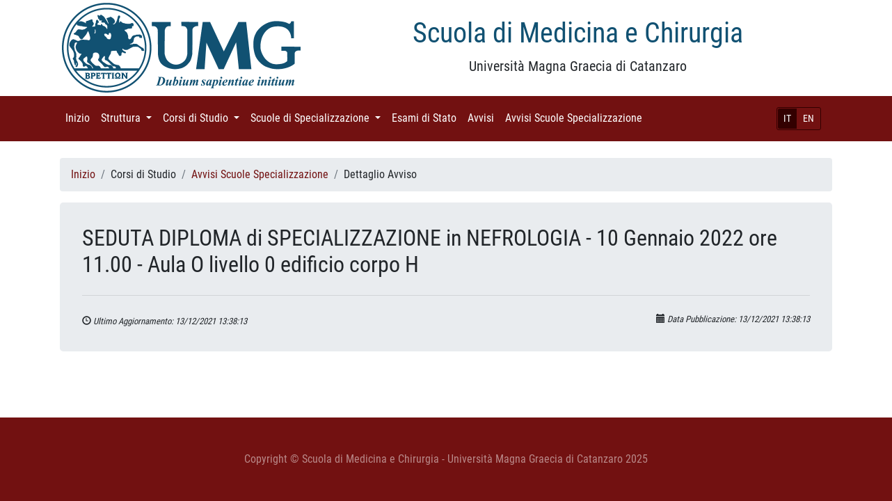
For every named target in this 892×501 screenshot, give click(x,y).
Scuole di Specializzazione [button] (318, 117)
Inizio (80, 117)
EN (808, 118)
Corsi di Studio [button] (204, 117)
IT (787, 118)
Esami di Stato (427, 117)
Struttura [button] (129, 117)
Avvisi (484, 117)
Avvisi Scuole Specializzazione (576, 117)
